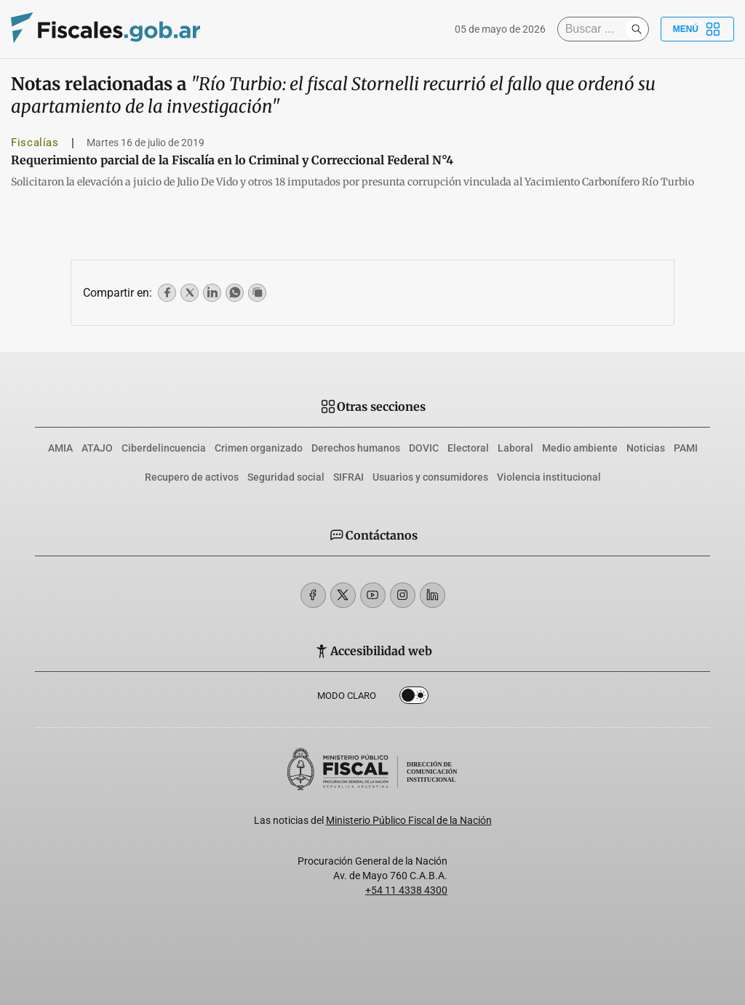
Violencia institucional (549, 477)
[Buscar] (595, 29)
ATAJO (97, 448)
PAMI (686, 448)
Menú (697, 29)
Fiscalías (35, 142)
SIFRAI (348, 477)
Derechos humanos (355, 448)
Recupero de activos (192, 477)
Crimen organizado (259, 448)
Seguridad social (285, 477)
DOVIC (424, 448)
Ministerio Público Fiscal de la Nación (409, 820)
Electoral (468, 448)
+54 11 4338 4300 (406, 890)
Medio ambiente (580, 448)
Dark (414, 698)
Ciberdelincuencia (163, 448)
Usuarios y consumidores (430, 477)
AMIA (60, 448)
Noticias (645, 448)
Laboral (515, 448)
